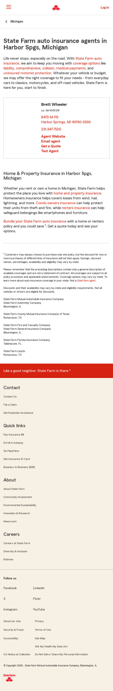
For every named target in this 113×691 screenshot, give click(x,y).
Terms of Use (43, 629)
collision (48, 68)
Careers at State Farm (16, 543)
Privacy (39, 621)
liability (8, 68)
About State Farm (14, 489)
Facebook (10, 588)
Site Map (40, 638)
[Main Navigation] (8, 7)
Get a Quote (51, 146)
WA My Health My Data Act (51, 646)
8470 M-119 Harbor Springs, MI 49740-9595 (66, 119)
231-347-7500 (51, 129)
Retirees (8, 559)
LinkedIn (39, 588)
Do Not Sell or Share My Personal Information (61, 654)
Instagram (10, 609)
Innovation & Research (16, 513)
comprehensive (28, 68)
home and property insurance (77, 193)
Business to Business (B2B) (19, 467)
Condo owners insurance (56, 203)
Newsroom (10, 521)
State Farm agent (86, 280)
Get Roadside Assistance (18, 412)
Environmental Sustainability (19, 505)
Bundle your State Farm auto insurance (34, 221)
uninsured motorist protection (27, 73)
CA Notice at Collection (16, 654)
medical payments (71, 68)
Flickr (37, 599)
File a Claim (10, 404)
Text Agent (50, 151)
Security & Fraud (13, 629)
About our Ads (12, 621)
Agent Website (53, 136)
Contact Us (10, 396)
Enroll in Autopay (13, 442)
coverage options (86, 63)
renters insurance (76, 208)
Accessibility (10, 638)
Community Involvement (17, 497)
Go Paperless (11, 450)
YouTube (39, 609)
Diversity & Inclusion (15, 551)
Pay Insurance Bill (13, 434)
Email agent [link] (50, 141)
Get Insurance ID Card (16, 459)
